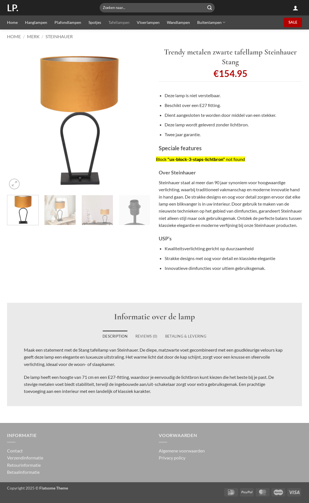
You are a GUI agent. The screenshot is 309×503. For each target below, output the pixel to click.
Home (12, 22)
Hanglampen (36, 22)
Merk (33, 36)
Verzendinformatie (25, 457)
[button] (295, 8)
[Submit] (209, 7)
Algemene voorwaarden (182, 450)
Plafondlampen (67, 22)
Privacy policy (172, 457)
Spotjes (94, 22)
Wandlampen (178, 22)
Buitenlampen (211, 22)
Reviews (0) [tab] (146, 336)
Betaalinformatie (23, 472)
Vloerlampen (148, 22)
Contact (15, 450)
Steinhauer (59, 36)
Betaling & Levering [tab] (185, 336)
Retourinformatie (24, 465)
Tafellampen (118, 22)
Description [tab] (115, 336)
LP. (12, 7)
